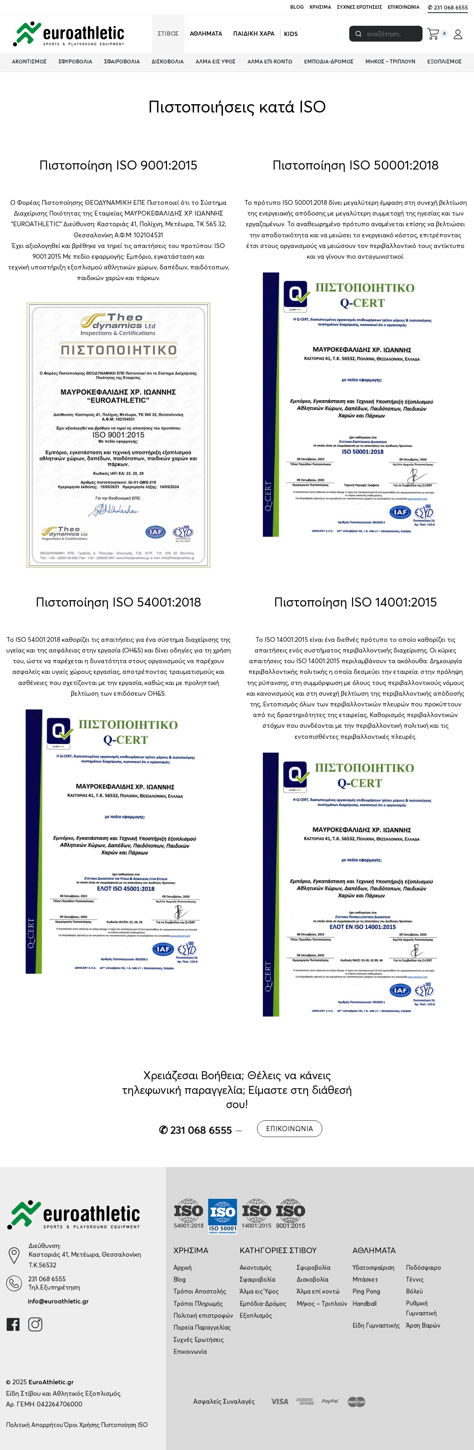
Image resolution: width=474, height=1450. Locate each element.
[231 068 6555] (14, 1283)
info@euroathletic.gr (58, 1301)
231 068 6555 (47, 1279)
